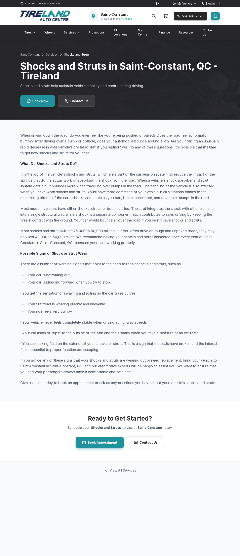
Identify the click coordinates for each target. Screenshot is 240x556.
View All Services (120, 470)
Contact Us (208, 32)
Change (127, 18)
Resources (186, 32)
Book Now (37, 101)
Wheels (49, 32)
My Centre (142, 32)
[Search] (154, 16)
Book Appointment (99, 442)
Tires (30, 32)
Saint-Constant (30, 54)
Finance (164, 32)
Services (72, 32)
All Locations (120, 32)
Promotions (97, 32)
